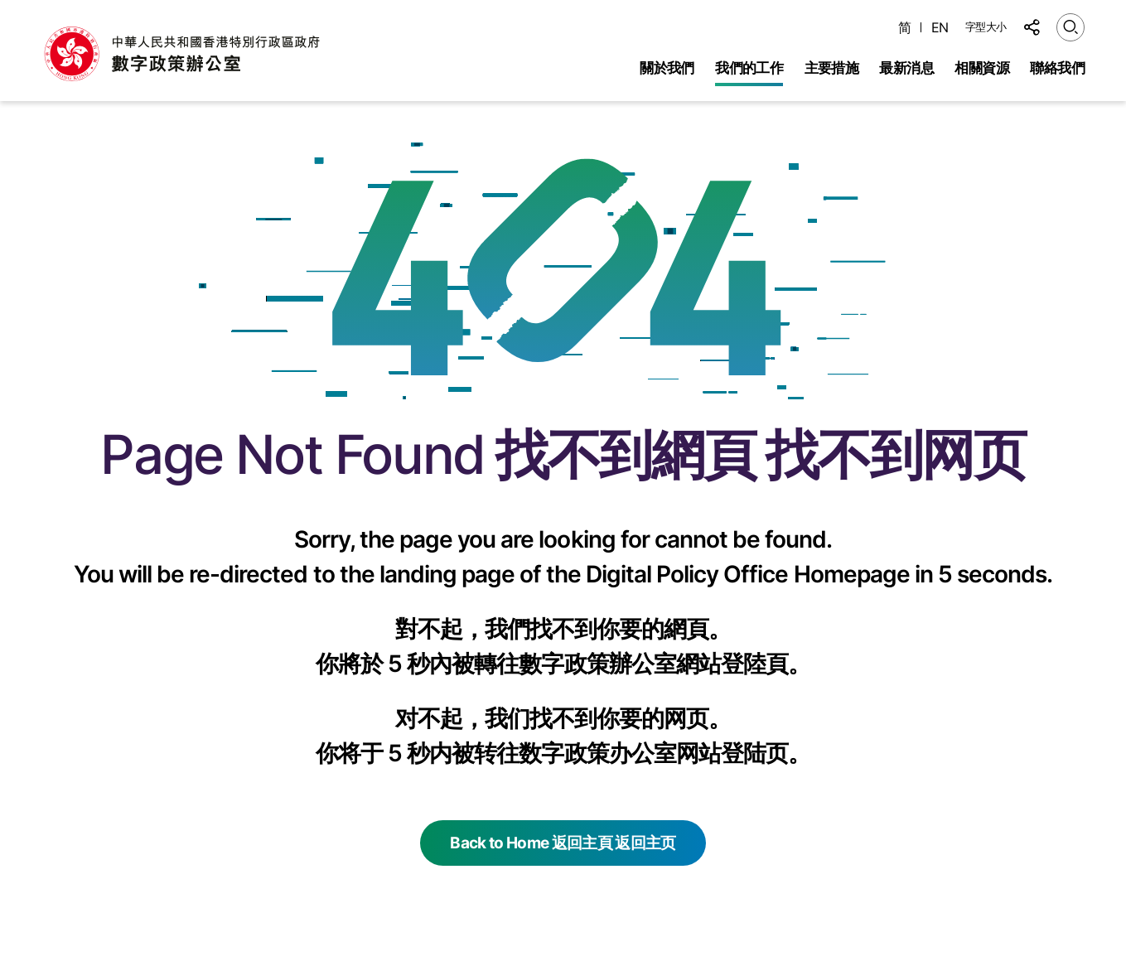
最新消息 (906, 68)
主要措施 (832, 68)
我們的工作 (749, 68)
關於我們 (667, 68)
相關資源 (981, 68)
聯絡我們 (1057, 68)
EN (940, 28)
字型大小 (986, 26)
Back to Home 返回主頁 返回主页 (562, 842)
